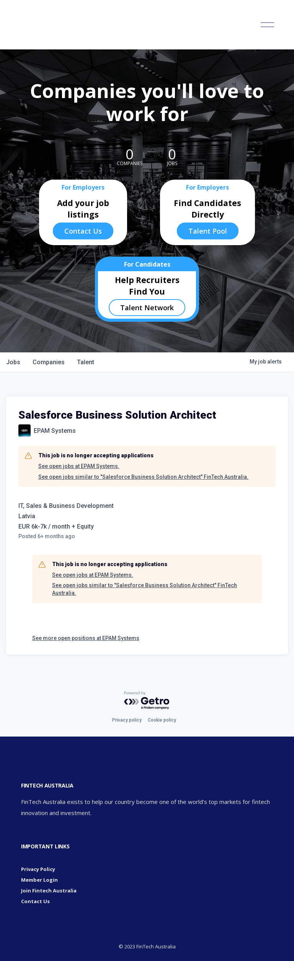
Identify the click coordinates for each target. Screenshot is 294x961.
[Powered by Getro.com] (147, 700)
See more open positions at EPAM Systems (85, 638)
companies (49, 362)
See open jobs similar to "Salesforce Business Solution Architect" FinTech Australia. (143, 477)
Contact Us (83, 231)
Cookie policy (162, 720)
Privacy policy (127, 720)
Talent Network (147, 307)
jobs (13, 362)
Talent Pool (207, 231)
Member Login (39, 879)
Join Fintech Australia (49, 890)
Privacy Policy (38, 869)
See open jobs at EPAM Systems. (78, 466)
